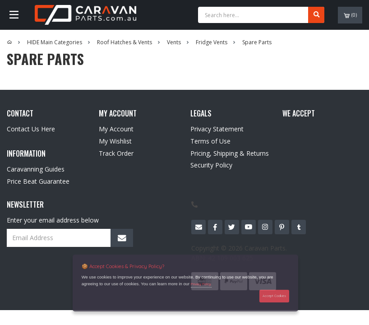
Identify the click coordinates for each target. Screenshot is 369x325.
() (350, 15)
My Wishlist (115, 141)
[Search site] (316, 15)
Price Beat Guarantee (38, 181)
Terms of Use (210, 141)
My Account (116, 129)
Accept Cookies (274, 296)
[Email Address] (70, 238)
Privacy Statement (217, 129)
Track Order (116, 153)
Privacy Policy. (201, 284)
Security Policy (211, 165)
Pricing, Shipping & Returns (229, 153)
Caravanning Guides (36, 169)
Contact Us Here (31, 129)
